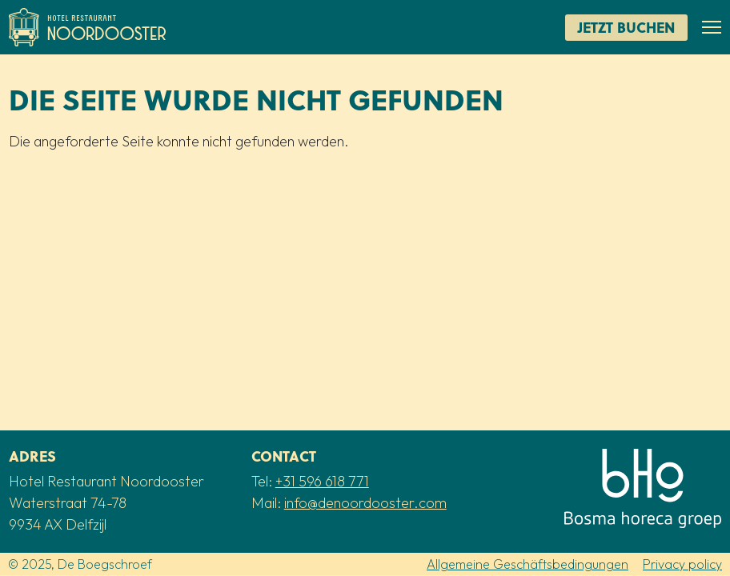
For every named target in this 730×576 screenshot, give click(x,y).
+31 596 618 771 (322, 481)
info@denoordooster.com (365, 503)
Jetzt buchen (626, 27)
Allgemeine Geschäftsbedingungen (527, 564)
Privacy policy (682, 564)
